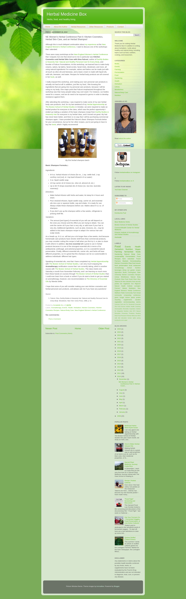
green (116, 297)
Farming (118, 69)
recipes (138, 270)
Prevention (125, 313)
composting (127, 295)
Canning (117, 304)
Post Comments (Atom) (63, 333)
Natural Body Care (67, 310)
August (122, 390)
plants (133, 297)
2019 (119, 348)
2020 (119, 345)
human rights (132, 318)
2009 (119, 416)
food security (136, 281)
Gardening (118, 78)
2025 (119, 329)
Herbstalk (118, 237)
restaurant (137, 265)
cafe (116, 318)
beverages (118, 270)
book (52, 77)
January (122, 412)
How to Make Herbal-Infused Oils (132, 445)
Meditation (132, 288)
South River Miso (135, 279)
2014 (119, 364)
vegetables (118, 302)
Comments (121, 203)
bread (138, 293)
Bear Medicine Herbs (122, 222)
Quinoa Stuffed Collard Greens (130, 538)
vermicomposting (129, 302)
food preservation (121, 265)
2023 (119, 335)
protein (138, 297)
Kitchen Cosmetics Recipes (131, 275)
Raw (130, 263)
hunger (122, 297)
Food (116, 75)
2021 (119, 341)
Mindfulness (119, 89)
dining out (125, 270)
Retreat (129, 315)
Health (70, 308)
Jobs (130, 311)
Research (124, 315)
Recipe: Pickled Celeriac (130, 481)
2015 (119, 361)
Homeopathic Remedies (122, 308)
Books (117, 64)
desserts (129, 281)
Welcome (134, 315)
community (118, 295)
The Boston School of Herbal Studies (60, 107)
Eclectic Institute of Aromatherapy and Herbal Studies (127, 233)
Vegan (138, 249)
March (121, 406)
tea (121, 284)
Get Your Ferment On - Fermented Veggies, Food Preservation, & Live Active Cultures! (132, 520)
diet (119, 318)
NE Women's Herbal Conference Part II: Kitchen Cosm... (129, 384)
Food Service (121, 306)
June (121, 396)
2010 (119, 376)
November (123, 379)
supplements (128, 300)
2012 (119, 370)
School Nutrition (134, 268)
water (125, 320)
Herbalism (77, 308)
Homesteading (135, 261)
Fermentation (119, 72)
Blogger (116, 586)
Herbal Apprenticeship (95, 104)
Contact (120, 27)
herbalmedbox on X (127, 181)
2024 (119, 332)
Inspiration (132, 308)
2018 (119, 351)
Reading (138, 313)
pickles (117, 284)
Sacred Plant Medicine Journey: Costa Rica (131, 464)
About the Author (60, 27)
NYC (134, 311)
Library (117, 87)
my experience (91, 44)
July (121, 393)
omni (122, 320)
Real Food (118, 315)
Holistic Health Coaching (133, 306)
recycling (118, 300)
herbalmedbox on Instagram (130, 172)
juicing (139, 318)
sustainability (119, 256)
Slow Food (124, 279)
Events (64, 308)
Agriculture (118, 272)
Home (47, 27)
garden (132, 270)
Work (139, 315)
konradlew (100, 586)
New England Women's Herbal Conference (91, 54)
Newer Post (51, 328)
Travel (138, 259)
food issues (136, 263)
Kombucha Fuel (120, 213)
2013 (119, 367)
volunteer (130, 259)
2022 (119, 338)
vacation (137, 300)
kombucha (118, 320)
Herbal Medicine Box (67, 14)
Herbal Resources (78, 27)
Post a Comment (55, 319)
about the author (125, 138)
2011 (119, 373)
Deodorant (132, 304)
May (121, 399)
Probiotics (132, 313)
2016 (119, 357)
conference (136, 295)
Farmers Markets (121, 261)
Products (110, 27)
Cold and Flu (124, 304)
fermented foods (132, 252)
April (121, 402)
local (130, 265)
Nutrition (118, 95)
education (124, 318)
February (122, 409)
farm (124, 259)
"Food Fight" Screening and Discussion (130, 501)
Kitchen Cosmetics (88, 308)
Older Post (103, 328)
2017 (119, 354)
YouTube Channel (121, 190)
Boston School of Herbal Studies (126, 225)
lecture (127, 297)
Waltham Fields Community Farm (125, 293)
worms (138, 302)
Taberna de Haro (120, 281)
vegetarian (126, 284)
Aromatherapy (56, 308)
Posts (119, 199)
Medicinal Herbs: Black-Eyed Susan (131, 426)
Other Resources (96, 27)
